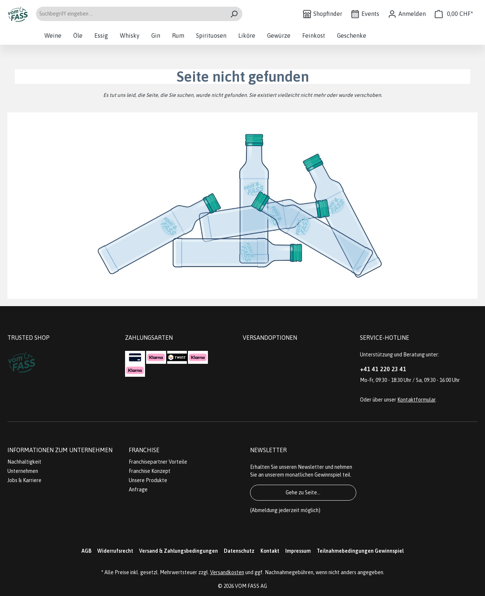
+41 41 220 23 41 (383, 369)
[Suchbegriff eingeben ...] (131, 13)
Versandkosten (227, 572)
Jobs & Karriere (24, 480)
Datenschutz (239, 551)
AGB (86, 551)
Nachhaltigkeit (24, 462)
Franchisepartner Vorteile (158, 462)
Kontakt (269, 551)
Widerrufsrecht (115, 551)
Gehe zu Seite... (303, 492)
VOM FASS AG (251, 586)
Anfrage (138, 489)
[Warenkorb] (454, 14)
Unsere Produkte (148, 480)
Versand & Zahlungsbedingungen (178, 551)
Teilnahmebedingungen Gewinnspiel (360, 551)
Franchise (144, 450)
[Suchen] (234, 13)
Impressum (298, 551)
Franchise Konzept (150, 471)
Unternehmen (22, 471)
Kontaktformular (416, 400)
